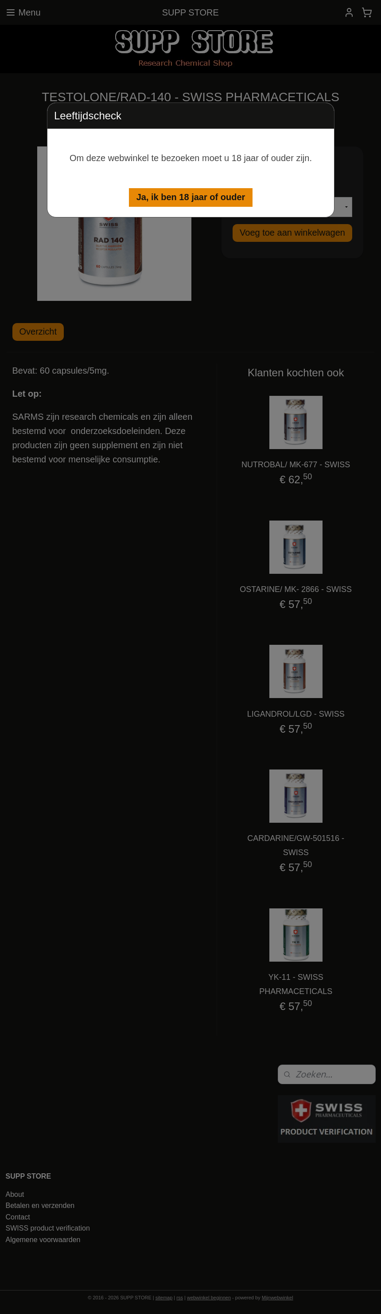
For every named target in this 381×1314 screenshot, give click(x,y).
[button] (191, 197)
